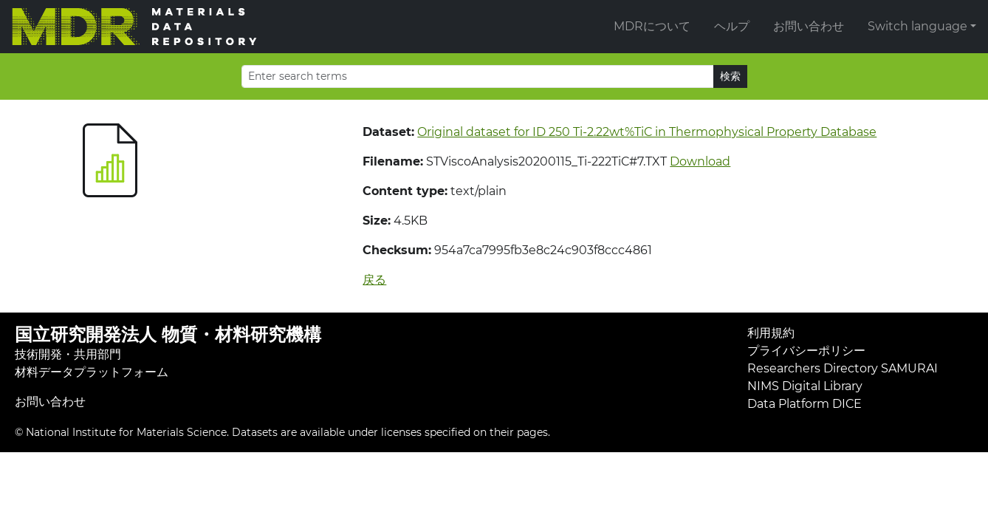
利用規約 (771, 333)
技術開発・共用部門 (68, 354)
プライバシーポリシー (806, 351)
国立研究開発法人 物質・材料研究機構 (168, 334)
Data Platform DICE (804, 404)
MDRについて (652, 26)
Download (700, 161)
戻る (374, 280)
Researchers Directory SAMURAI (842, 368)
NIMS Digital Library (804, 386)
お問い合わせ (808, 26)
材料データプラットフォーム (91, 372)
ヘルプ (731, 26)
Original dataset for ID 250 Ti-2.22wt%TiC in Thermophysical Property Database (646, 132)
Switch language (917, 26)
